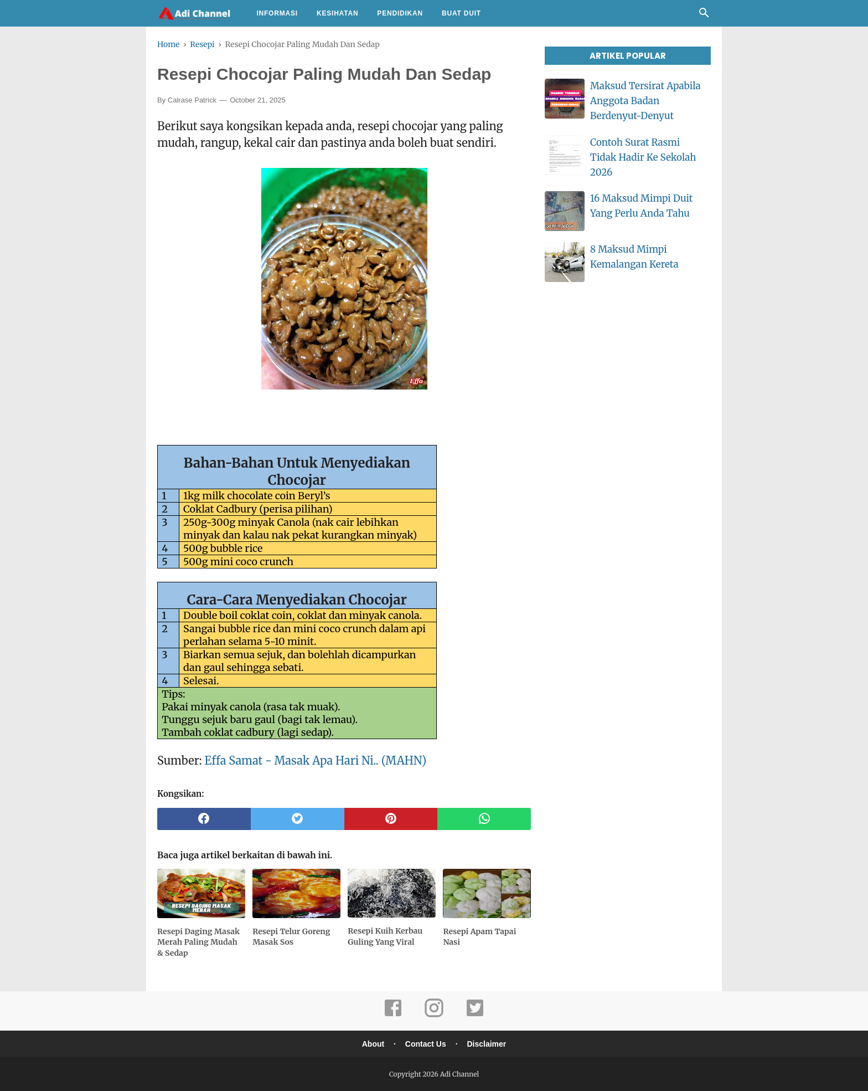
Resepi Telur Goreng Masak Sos (291, 936)
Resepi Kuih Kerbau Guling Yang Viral (385, 936)
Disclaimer (486, 1043)
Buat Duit (461, 13)
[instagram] (434, 1015)
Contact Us (425, 1043)
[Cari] (704, 15)
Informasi (277, 13)
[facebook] (204, 819)
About (373, 1043)
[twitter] (297, 819)
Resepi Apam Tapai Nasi (479, 936)
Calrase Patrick (192, 100)
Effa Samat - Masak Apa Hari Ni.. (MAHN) (316, 760)
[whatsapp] (484, 819)
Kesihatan (337, 13)
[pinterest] (391, 819)
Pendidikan (400, 13)
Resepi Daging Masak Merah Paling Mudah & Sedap (198, 942)
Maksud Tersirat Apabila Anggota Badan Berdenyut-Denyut (645, 101)
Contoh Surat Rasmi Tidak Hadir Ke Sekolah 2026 (643, 157)
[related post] (201, 893)
